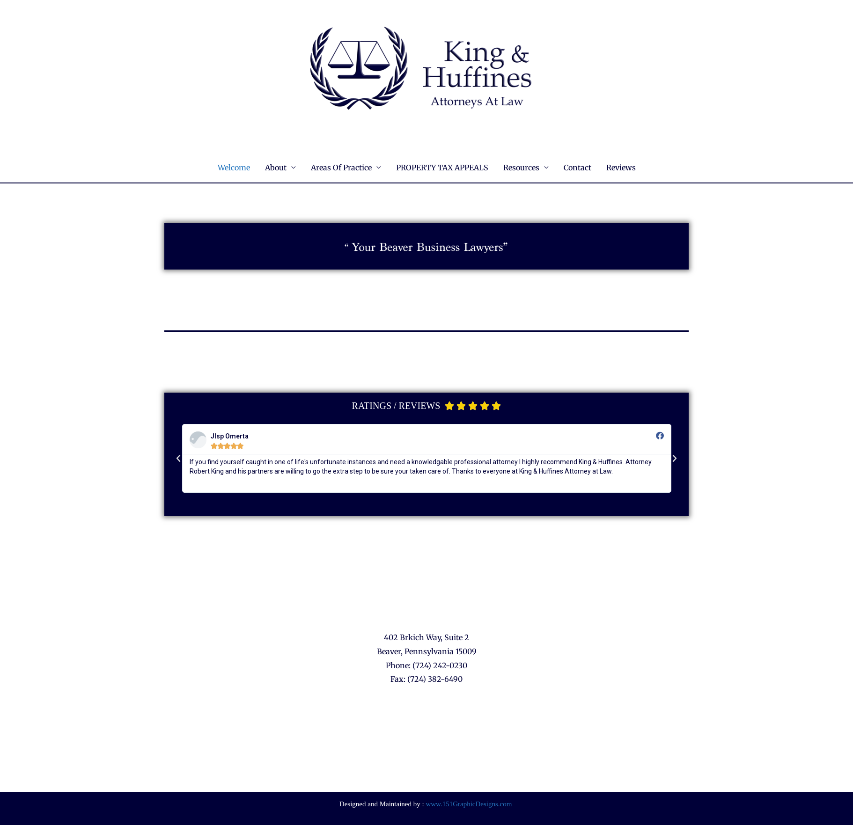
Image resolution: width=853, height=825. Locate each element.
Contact (577, 167)
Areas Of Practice (341, 167)
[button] (178, 458)
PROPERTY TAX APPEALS (442, 167)
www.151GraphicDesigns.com (469, 804)
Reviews (621, 167)
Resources (521, 167)
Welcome (234, 167)
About (276, 167)
